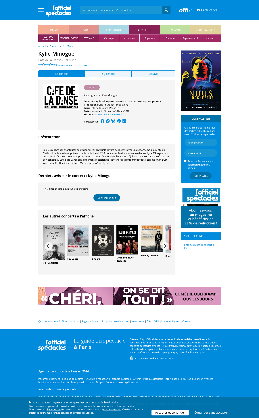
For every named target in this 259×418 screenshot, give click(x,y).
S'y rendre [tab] (108, 73)
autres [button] (209, 38)
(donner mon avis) (66, 65)
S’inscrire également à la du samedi (200, 165)
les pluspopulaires (48, 38)
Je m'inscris (201, 175)
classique (109, 38)
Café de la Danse (99, 108)
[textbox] (121, 10)
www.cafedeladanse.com (108, 114)
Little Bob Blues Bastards (125, 259)
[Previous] (49, 246)
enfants (175, 30)
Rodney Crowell (149, 255)
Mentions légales (170, 321)
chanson (170, 38)
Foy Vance (72, 258)
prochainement (69, 38)
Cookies (186, 321)
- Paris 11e (57, 60)
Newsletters (137, 321)
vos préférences (111, 409)
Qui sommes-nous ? (49, 321)
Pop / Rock (155, 101)
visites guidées (205, 30)
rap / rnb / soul (190, 38)
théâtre (83, 30)
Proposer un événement (115, 321)
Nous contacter (70, 321)
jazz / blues (129, 38)
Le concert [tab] (61, 73)
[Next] (165, 246)
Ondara (96, 258)
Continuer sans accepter (211, 413)
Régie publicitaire (91, 321)
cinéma (53, 30)
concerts (144, 30)
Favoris (84, 65)
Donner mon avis (106, 197)
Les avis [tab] (153, 73)
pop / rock (150, 38)
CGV (149, 321)
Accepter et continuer (170, 413)
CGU (156, 321)
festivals (89, 38)
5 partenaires (54, 409)
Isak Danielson (51, 262)
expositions (114, 30)
